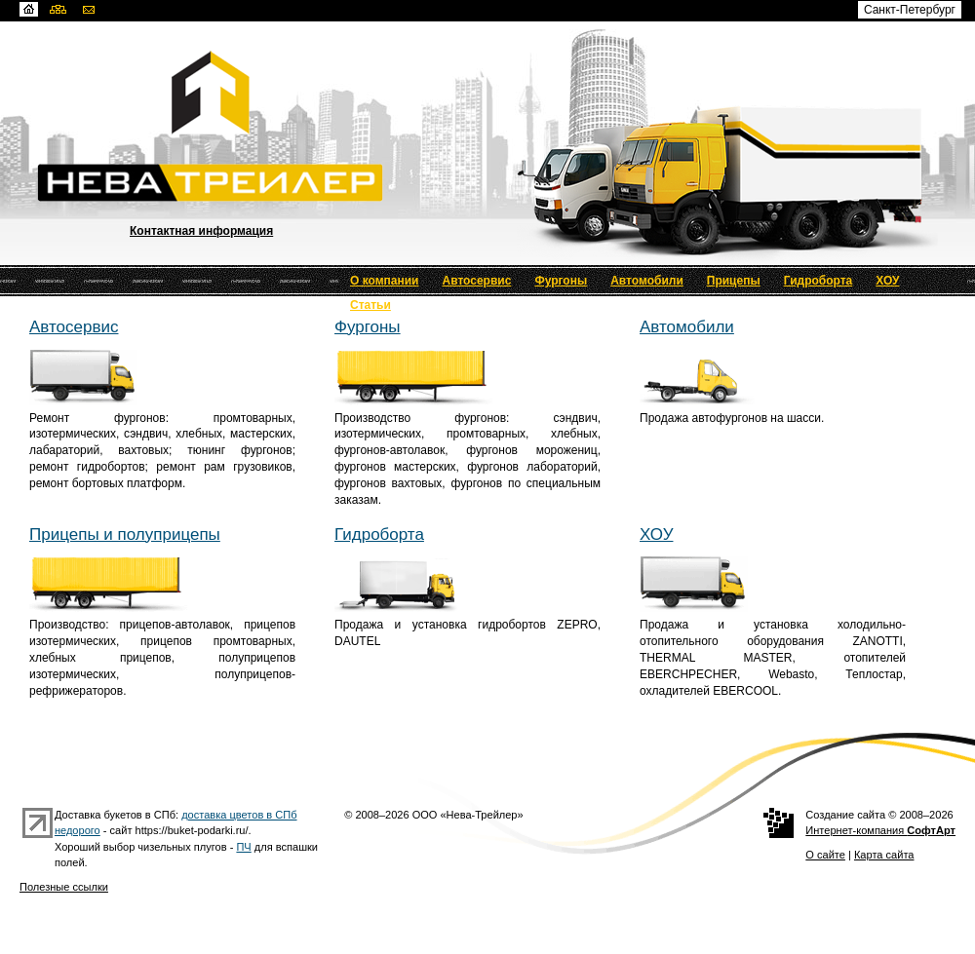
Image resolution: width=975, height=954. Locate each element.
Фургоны (560, 280)
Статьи (370, 305)
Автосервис (477, 280)
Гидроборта (818, 280)
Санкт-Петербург (910, 10)
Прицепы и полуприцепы (124, 534)
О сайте (825, 854)
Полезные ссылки (64, 887)
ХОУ (887, 280)
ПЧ (243, 847)
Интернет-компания (880, 830)
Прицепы (733, 280)
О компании (384, 280)
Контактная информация (201, 231)
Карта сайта (884, 854)
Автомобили (646, 280)
